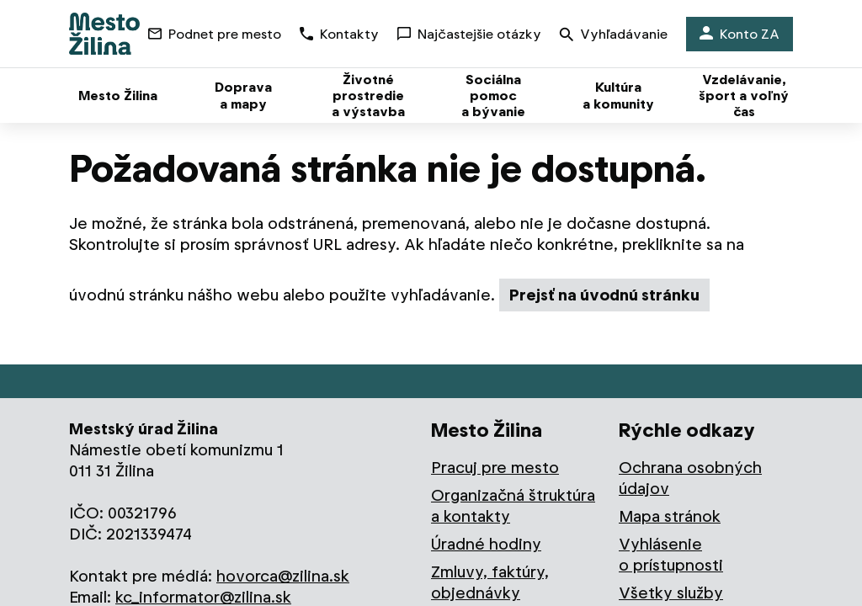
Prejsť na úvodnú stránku (604, 295)
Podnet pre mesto (214, 34)
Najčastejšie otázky (469, 34)
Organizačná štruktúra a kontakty (513, 505)
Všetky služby (671, 593)
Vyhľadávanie (614, 35)
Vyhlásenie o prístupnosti (671, 554)
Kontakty (339, 34)
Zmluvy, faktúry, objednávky (490, 582)
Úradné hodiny (486, 544)
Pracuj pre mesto (495, 468)
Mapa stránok (670, 516)
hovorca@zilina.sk (282, 576)
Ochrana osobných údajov (690, 478)
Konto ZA (740, 34)
